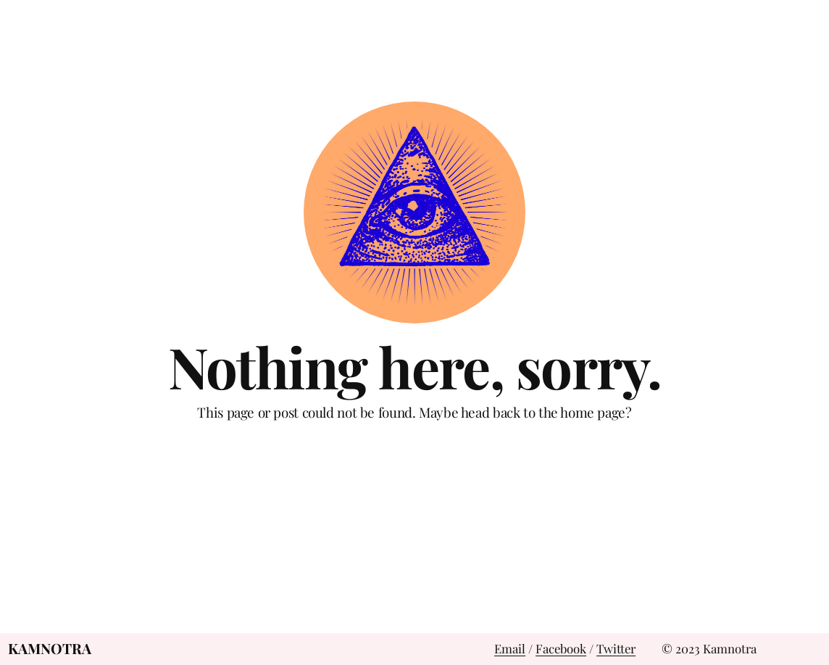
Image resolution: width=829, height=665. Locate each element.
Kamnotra (49, 648)
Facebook (561, 648)
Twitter (616, 648)
